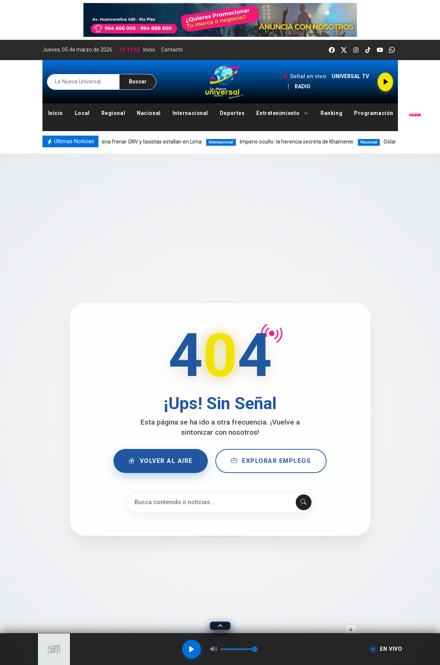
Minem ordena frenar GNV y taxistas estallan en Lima (134, 142)
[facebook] (332, 50)
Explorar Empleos (271, 461)
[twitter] (344, 50)
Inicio (149, 50)
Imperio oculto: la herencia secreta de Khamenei (288, 142)
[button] (283, 113)
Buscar (138, 82)
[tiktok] (368, 50)
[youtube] (380, 50)
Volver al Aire (161, 461)
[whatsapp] (392, 50)
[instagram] (356, 50)
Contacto (172, 50)
